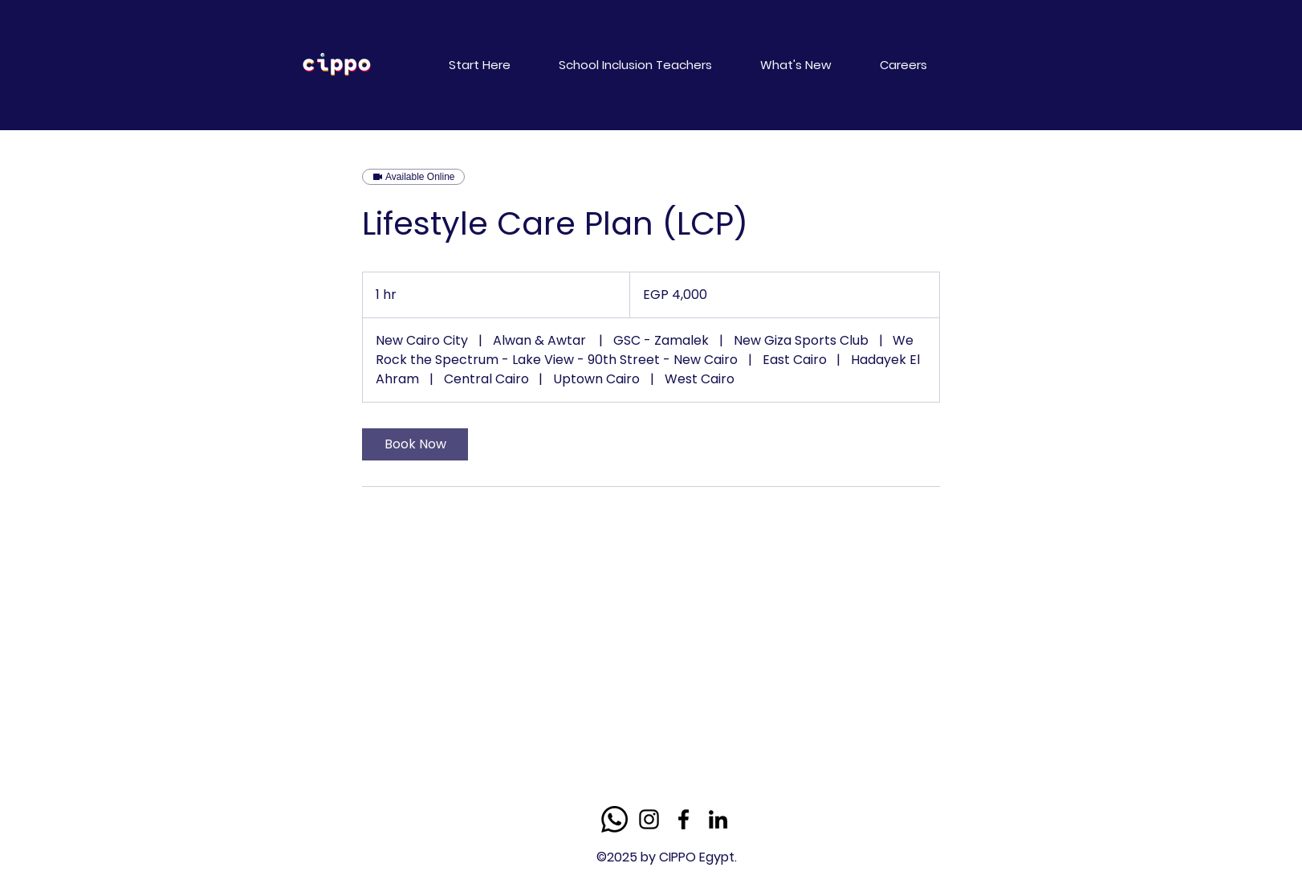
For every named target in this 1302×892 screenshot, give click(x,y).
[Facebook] (683, 819)
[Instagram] (649, 819)
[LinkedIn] (718, 819)
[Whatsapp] (614, 819)
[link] (415, 444)
